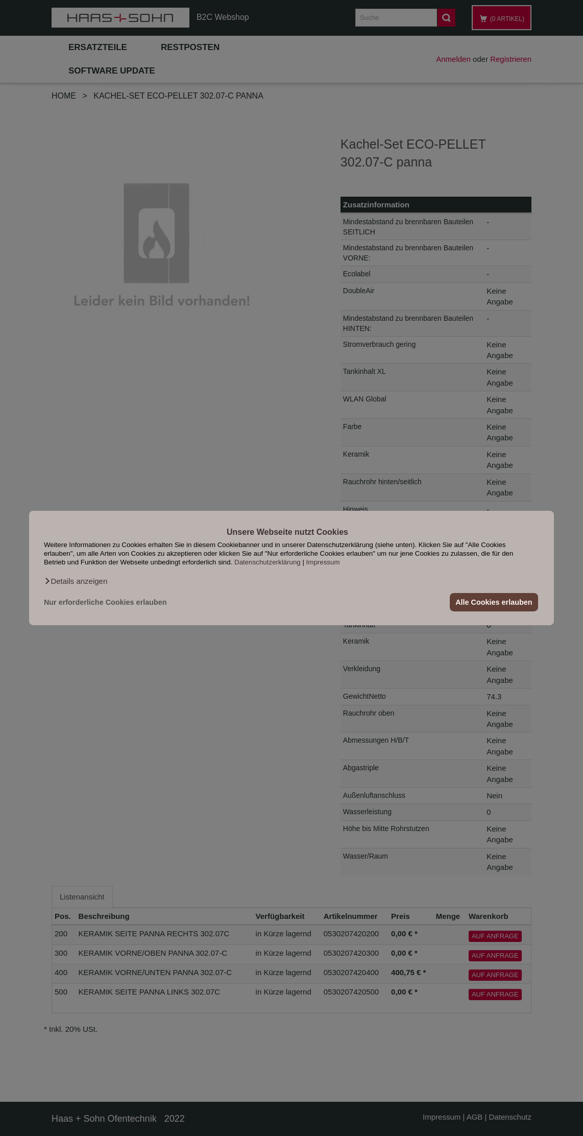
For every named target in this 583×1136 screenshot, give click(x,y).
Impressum (323, 562)
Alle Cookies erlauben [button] (493, 602)
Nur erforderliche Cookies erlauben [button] (105, 602)
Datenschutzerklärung (267, 562)
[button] (75, 581)
